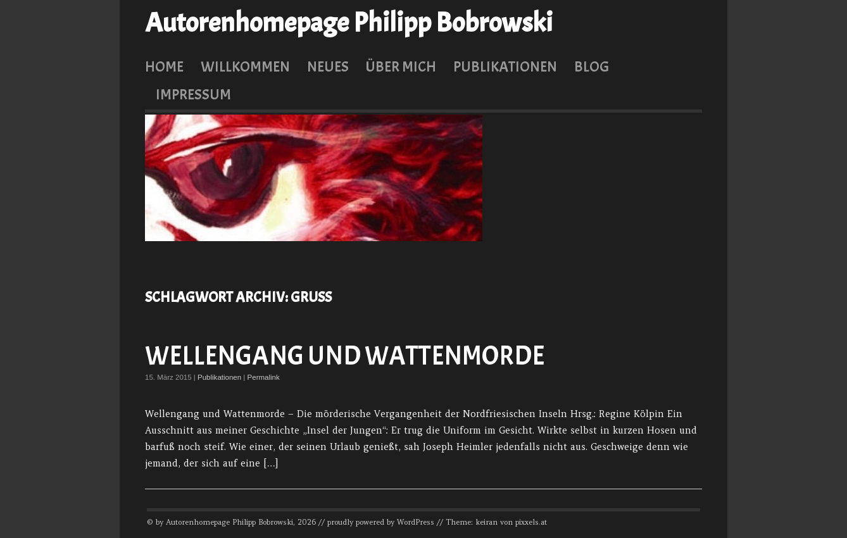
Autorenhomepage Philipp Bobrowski (349, 23)
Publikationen (505, 66)
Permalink (264, 377)
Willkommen (245, 66)
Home (164, 66)
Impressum (193, 94)
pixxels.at (531, 522)
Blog (591, 66)
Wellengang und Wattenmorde (344, 356)
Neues (328, 66)
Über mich (400, 66)
